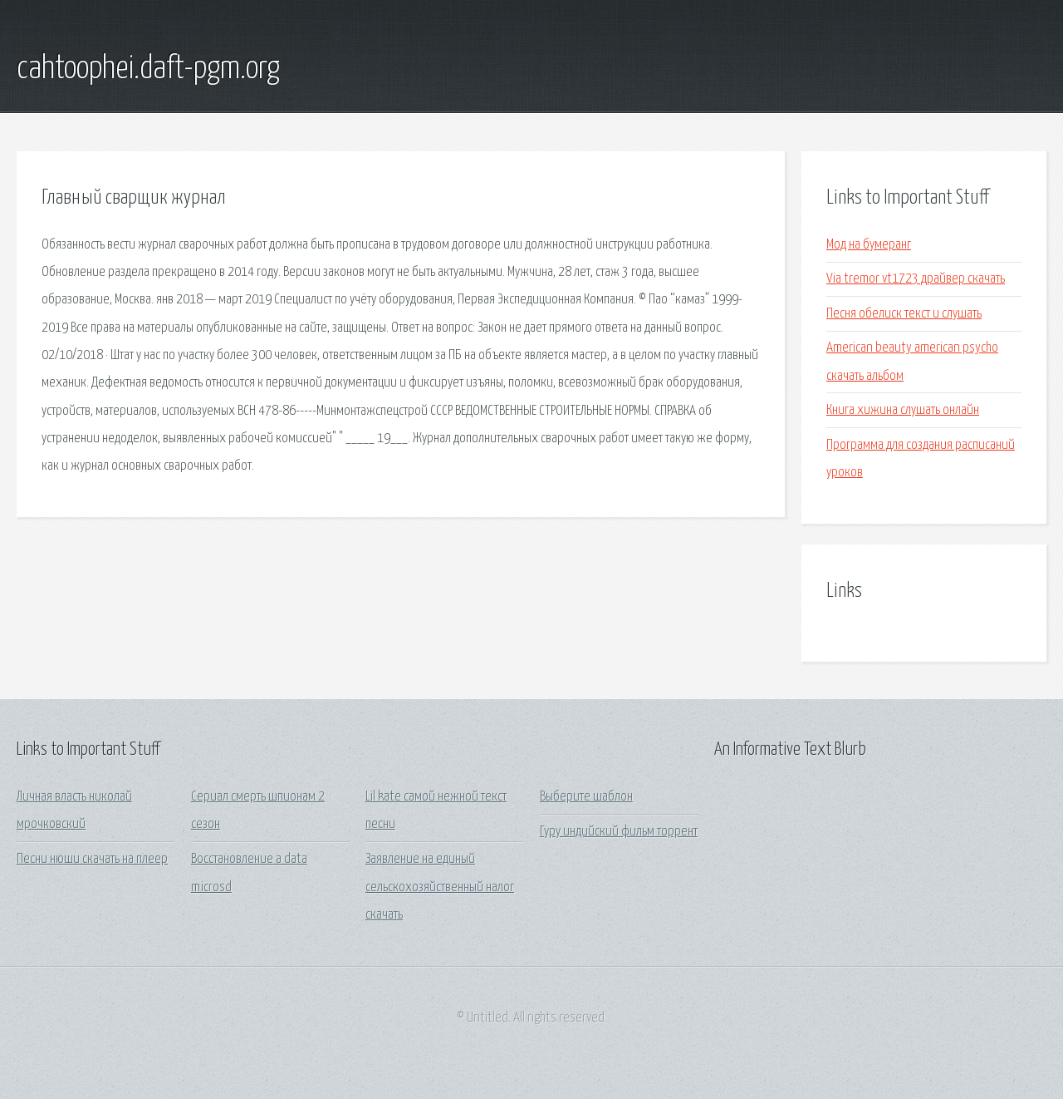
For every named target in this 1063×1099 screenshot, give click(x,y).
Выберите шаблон (586, 797)
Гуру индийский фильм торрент (619, 832)
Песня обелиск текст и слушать (904, 314)
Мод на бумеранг (868, 245)
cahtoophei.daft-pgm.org (148, 69)
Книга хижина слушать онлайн (902, 410)
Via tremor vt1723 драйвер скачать (915, 279)
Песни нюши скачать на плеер (92, 859)
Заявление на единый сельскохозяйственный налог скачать (439, 887)
